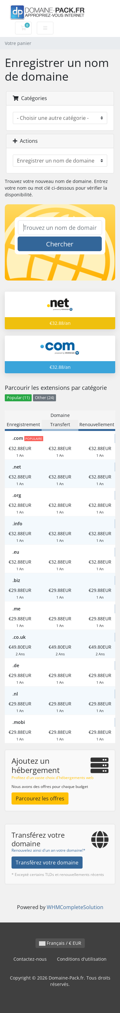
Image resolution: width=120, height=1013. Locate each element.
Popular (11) (18, 397)
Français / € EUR (60, 943)
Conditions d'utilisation (82, 959)
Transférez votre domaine (47, 862)
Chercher (59, 244)
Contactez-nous (30, 959)
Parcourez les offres (40, 798)
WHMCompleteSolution (75, 907)
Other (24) (44, 397)
